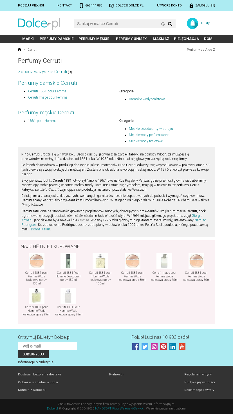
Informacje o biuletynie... (37, 362)
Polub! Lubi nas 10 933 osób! (160, 337)
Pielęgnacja (186, 39)
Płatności (116, 374)
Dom (208, 39)
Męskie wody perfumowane (149, 135)
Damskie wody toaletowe (147, 99)
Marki (28, 39)
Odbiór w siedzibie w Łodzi (38, 382)
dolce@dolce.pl (129, 5)
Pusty (205, 23)
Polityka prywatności (199, 382)
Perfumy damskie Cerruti (47, 83)
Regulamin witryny (198, 374)
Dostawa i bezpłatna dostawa (39, 374)
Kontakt (64, 5)
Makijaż (161, 39)
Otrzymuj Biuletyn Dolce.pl (44, 337)
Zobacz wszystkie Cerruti (42, 71)
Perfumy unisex (131, 39)
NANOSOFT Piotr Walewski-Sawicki (119, 408)
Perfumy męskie (94, 39)
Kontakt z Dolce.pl (32, 390)
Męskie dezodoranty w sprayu (151, 129)
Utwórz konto (169, 5)
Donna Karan (40, 229)
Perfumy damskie (56, 39)
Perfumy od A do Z (201, 50)
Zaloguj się (205, 5)
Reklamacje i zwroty (199, 390)
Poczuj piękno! (31, 5)
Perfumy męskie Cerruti (46, 112)
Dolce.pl (52, 408)
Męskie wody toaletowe (146, 141)
